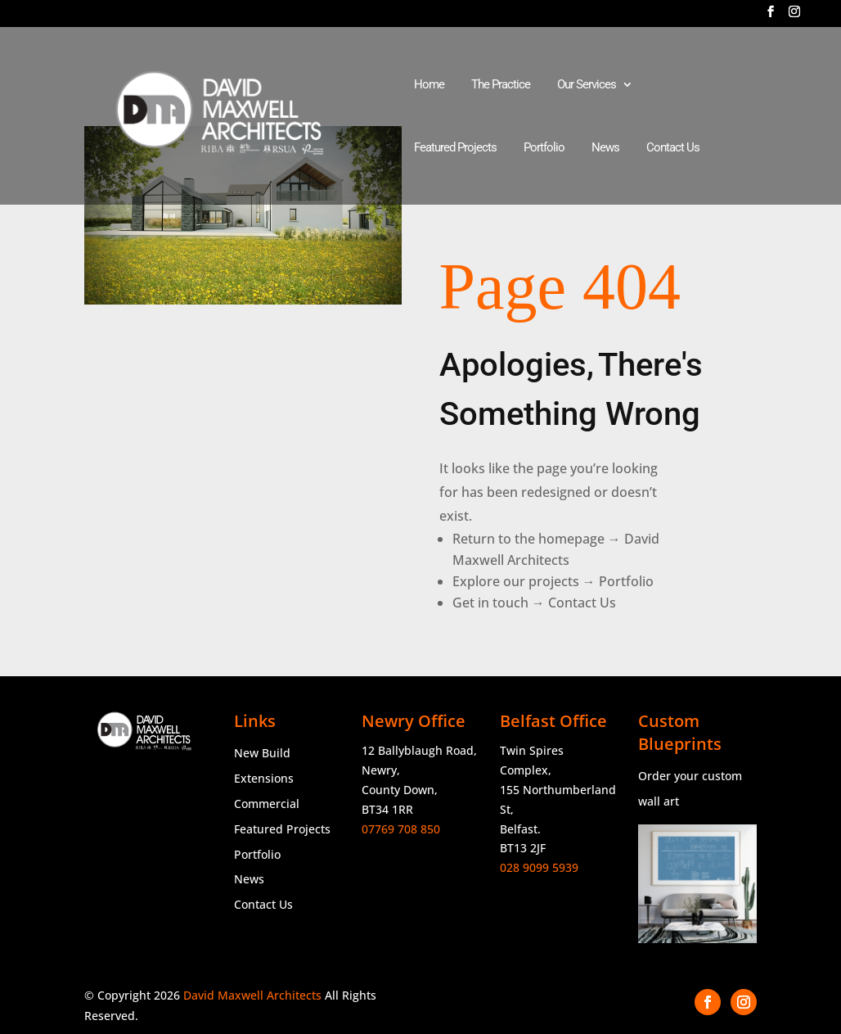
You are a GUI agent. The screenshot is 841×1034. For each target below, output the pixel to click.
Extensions (264, 778)
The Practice (500, 85)
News (605, 148)
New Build (262, 753)
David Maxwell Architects (252, 995)
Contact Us (672, 148)
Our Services (586, 85)
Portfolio (544, 148)
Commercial (266, 803)
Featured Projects (455, 148)
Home (429, 85)
